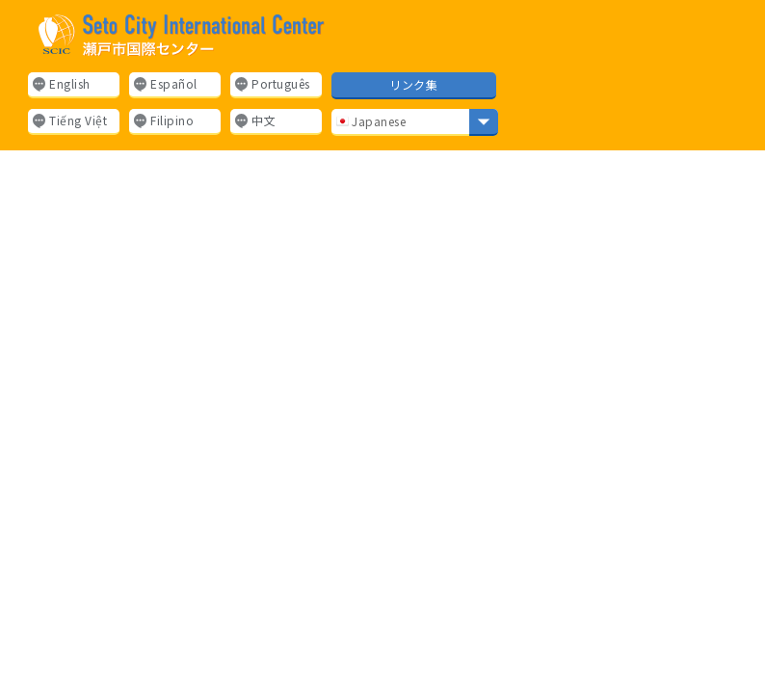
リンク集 (413, 84)
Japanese (371, 121)
